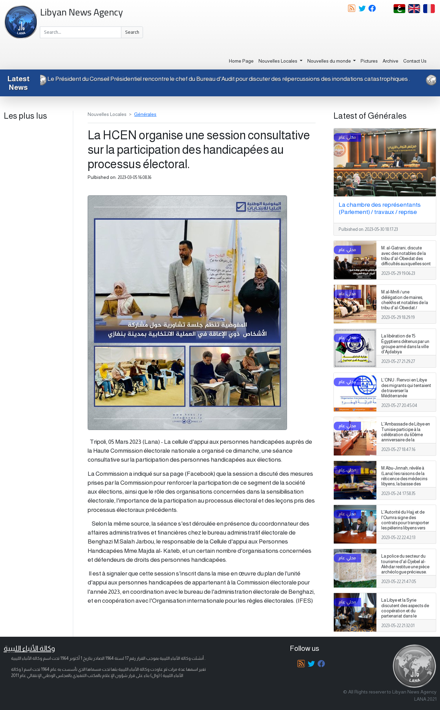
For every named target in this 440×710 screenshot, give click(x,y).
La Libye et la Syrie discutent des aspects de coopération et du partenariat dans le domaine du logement (405, 610)
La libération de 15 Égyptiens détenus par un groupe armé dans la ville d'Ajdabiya (405, 344)
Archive (390, 61)
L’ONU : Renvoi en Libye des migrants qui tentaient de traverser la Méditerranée (406, 388)
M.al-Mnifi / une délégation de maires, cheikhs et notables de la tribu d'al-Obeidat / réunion (404, 302)
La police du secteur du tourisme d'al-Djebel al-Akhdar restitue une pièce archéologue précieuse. (405, 564)
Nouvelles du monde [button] (329, 61)
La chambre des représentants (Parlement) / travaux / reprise (380, 208)
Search (132, 32)
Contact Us (415, 61)
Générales (145, 114)
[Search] (80, 32)
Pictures (369, 61)
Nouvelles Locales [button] (278, 61)
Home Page (241, 61)
